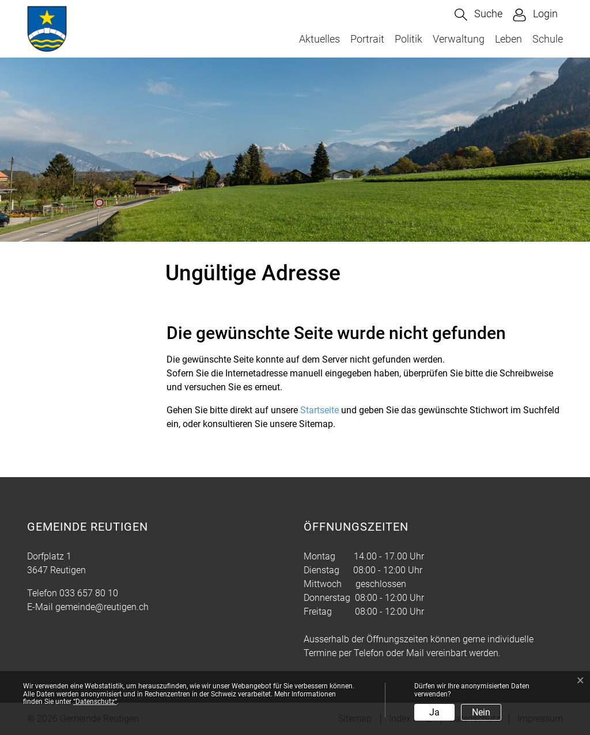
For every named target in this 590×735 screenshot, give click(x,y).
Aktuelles (319, 39)
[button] (478, 14)
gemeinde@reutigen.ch (102, 606)
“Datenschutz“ (95, 702)
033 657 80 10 (88, 593)
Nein (481, 712)
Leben (508, 39)
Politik (408, 39)
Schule (547, 39)
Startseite (319, 410)
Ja (434, 712)
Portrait (367, 39)
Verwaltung (459, 39)
